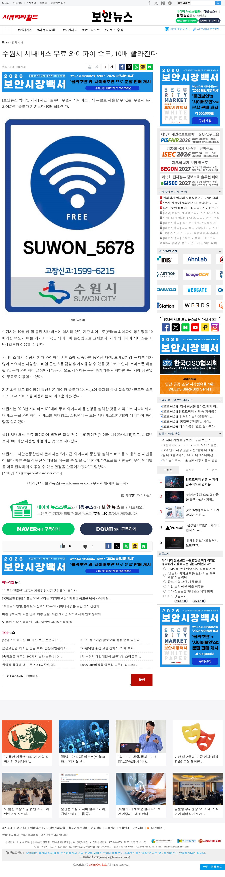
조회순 (168, 470)
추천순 (190, 470)
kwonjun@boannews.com (114, 857)
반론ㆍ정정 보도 (212, 867)
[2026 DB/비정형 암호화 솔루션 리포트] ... (109, 664)
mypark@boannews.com (41, 473)
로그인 (5, 2)
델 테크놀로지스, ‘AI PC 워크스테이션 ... (189, 455)
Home (5, 42)
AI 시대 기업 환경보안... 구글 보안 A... (187, 440)
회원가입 (17, 2)
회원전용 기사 (179, 29)
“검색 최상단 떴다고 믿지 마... (190, 406)
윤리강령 (96, 827)
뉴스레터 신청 (58, 2)
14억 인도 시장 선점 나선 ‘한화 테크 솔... (189, 450)
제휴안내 (124, 827)
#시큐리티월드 (47, 30)
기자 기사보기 (137, 495)
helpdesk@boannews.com (176, 846)
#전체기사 (25, 30)
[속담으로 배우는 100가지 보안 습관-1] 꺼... (32, 656)
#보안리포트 (91, 30)
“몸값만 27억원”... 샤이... (187, 421)
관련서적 (138, 827)
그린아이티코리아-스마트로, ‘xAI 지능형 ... (191, 445)
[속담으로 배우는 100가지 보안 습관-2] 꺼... (32, 640)
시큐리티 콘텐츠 (208, 29)
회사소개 (7, 827)
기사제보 (31, 2)
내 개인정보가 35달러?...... (187, 416)
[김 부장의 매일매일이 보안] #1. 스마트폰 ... (110, 656)
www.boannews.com (75, 483)
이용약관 (35, 827)
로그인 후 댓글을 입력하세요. (66, 680)
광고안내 (21, 827)
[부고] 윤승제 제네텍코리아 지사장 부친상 (191, 212)
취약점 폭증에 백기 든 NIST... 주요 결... (29, 664)
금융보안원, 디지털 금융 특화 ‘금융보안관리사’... (36, 648)
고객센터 (110, 827)
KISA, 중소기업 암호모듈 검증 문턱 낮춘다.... (111, 640)
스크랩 (43, 2)
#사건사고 (70, 30)
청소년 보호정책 (78, 827)
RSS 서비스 (155, 827)
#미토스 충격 (114, 30)
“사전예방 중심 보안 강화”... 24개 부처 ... (108, 648)
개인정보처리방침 (54, 827)
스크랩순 (211, 470)
